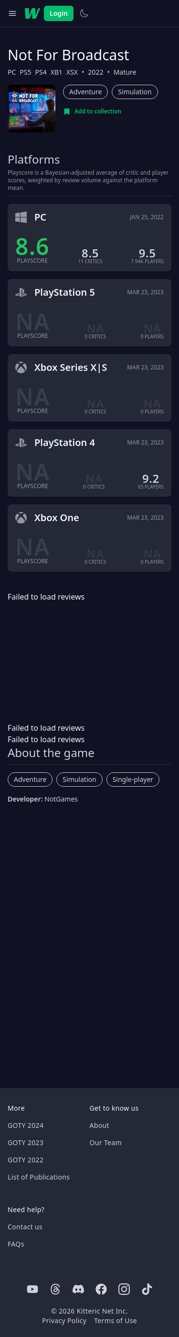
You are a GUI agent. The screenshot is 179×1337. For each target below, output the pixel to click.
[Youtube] (32, 1289)
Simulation (134, 91)
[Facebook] (101, 1289)
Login (59, 13)
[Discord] (78, 1289)
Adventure (85, 91)
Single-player (133, 779)
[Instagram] (124, 1289)
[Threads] (55, 1289)
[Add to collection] (92, 111)
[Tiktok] (147, 1289)
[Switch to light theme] (84, 13)
